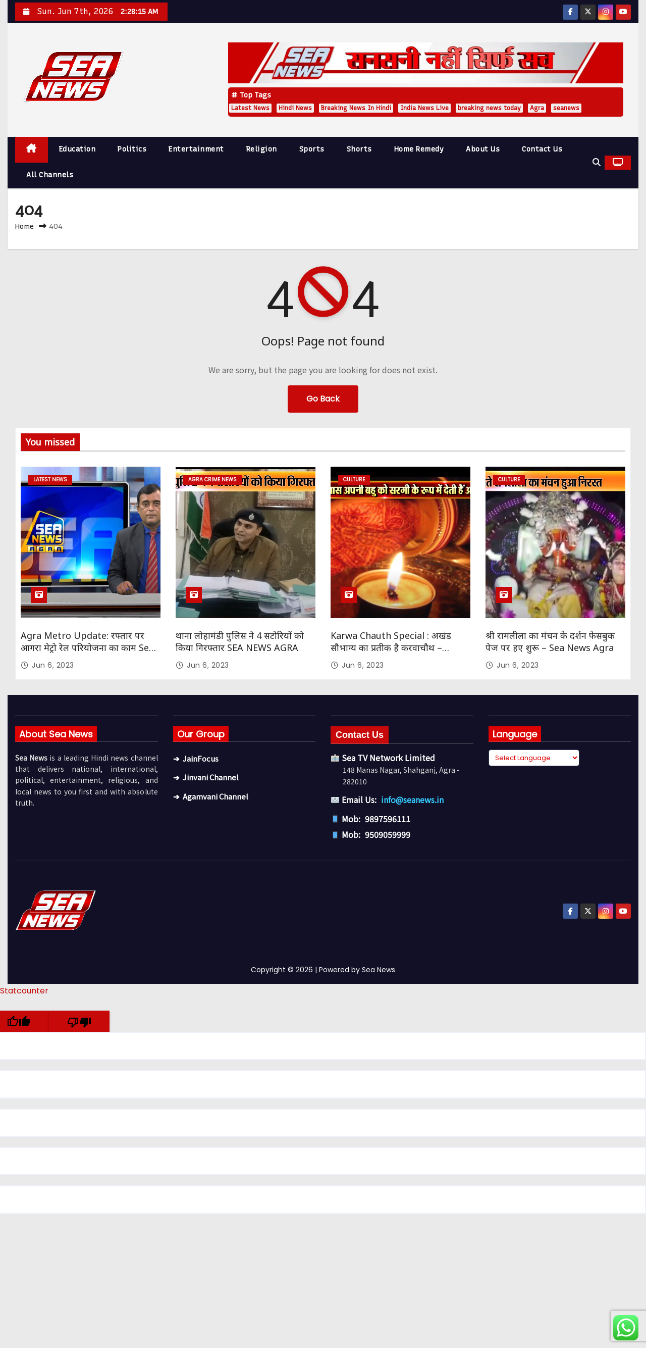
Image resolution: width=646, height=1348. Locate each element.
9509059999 (387, 834)
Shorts (359, 149)
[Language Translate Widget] (534, 758)
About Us (483, 149)
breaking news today (489, 108)
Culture (354, 479)
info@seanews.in (412, 799)
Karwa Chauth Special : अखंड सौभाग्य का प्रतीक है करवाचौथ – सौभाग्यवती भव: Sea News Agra (392, 647)
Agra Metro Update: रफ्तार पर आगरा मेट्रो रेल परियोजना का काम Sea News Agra (87, 647)
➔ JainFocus (196, 758)
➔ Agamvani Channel (210, 796)
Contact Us (542, 149)
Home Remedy (419, 149)
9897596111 (387, 819)
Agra (537, 108)
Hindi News (295, 108)
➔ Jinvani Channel (206, 777)
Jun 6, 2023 (53, 665)
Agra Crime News (212, 479)
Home (24, 226)
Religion (261, 149)
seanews (566, 108)
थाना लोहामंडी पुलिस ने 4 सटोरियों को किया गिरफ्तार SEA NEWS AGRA (240, 641)
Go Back (323, 399)
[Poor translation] (79, 1021)
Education (77, 149)
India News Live (424, 108)
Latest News (250, 108)
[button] (597, 162)
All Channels (49, 175)
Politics (132, 149)
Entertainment (196, 149)
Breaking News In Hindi (356, 108)
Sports (312, 149)
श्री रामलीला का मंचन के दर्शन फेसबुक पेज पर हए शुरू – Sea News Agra (550, 641)
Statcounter (24, 990)
